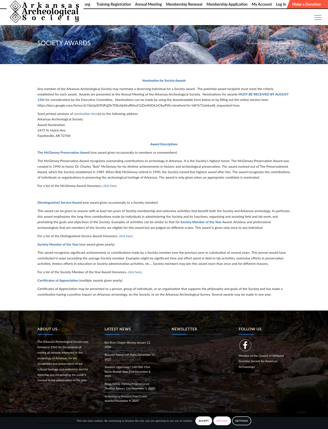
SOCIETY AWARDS (64, 42)
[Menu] (316, 17)
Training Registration (113, 4)
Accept (204, 420)
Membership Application (226, 4)
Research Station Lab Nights (121, 354)
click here (110, 186)
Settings (241, 420)
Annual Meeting (148, 4)
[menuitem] (113, 4)
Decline (222, 420)
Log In (281, 4)
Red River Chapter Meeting (120, 342)
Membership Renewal (184, 4)
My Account (262, 4)
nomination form (86, 114)
